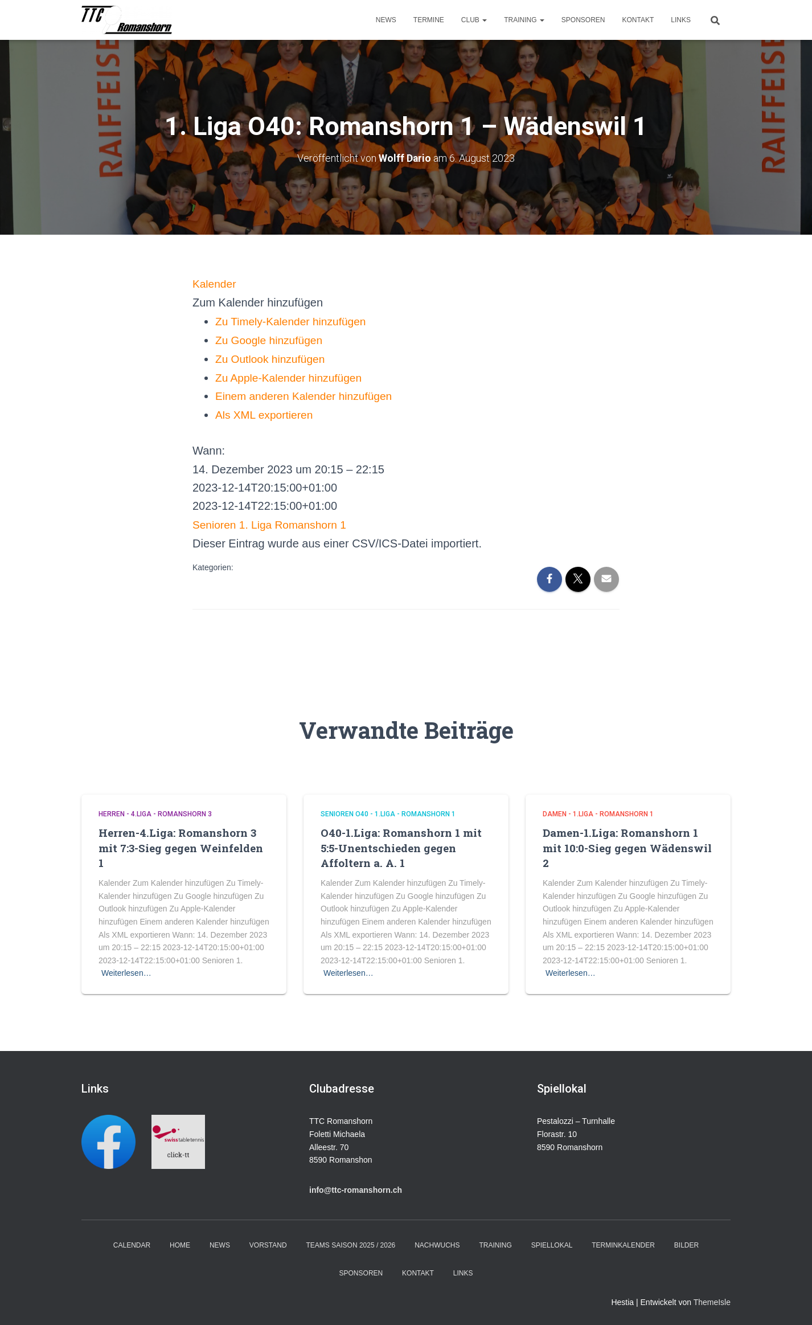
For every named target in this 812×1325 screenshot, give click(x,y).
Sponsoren (583, 20)
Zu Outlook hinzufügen (272, 357)
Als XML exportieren (266, 413)
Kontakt (638, 20)
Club (474, 20)
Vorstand (268, 1242)
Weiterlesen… (126, 970)
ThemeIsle (712, 1299)
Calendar (131, 1242)
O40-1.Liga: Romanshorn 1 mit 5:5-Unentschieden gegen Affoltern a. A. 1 (401, 845)
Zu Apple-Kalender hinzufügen (291, 376)
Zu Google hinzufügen (271, 339)
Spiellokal (552, 1242)
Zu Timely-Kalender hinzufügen (294, 320)
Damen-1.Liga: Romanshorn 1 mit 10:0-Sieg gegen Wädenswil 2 (627, 845)
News (386, 20)
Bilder (686, 1242)
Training (524, 20)
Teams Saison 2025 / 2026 (351, 1242)
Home (180, 1242)
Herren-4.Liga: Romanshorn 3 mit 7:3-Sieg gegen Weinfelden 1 (181, 845)
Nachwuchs (437, 1242)
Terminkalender (623, 1242)
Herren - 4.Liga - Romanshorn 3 (155, 811)
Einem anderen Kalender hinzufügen (307, 394)
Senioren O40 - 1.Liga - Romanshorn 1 (388, 811)
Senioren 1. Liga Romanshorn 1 (272, 522)
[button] (257, 302)
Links (681, 20)
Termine (428, 20)
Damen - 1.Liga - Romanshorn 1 (598, 811)
